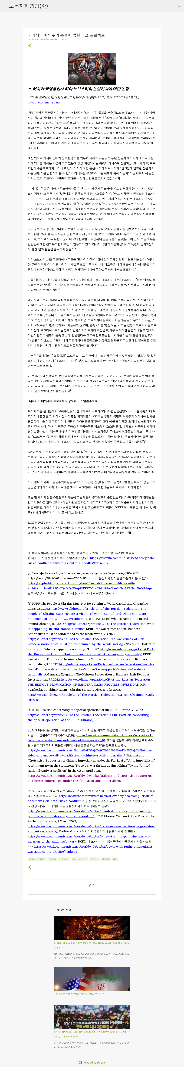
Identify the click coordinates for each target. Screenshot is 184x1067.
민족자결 (52, 859)
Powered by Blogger (92, 1062)
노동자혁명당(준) (28, 6)
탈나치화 (106, 859)
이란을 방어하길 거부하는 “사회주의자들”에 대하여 (79, 993)
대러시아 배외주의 (37, 859)
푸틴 (115, 859)
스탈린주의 (64, 859)
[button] (30, 46)
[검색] (179, 6)
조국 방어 (94, 859)
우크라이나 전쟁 (80, 859)
